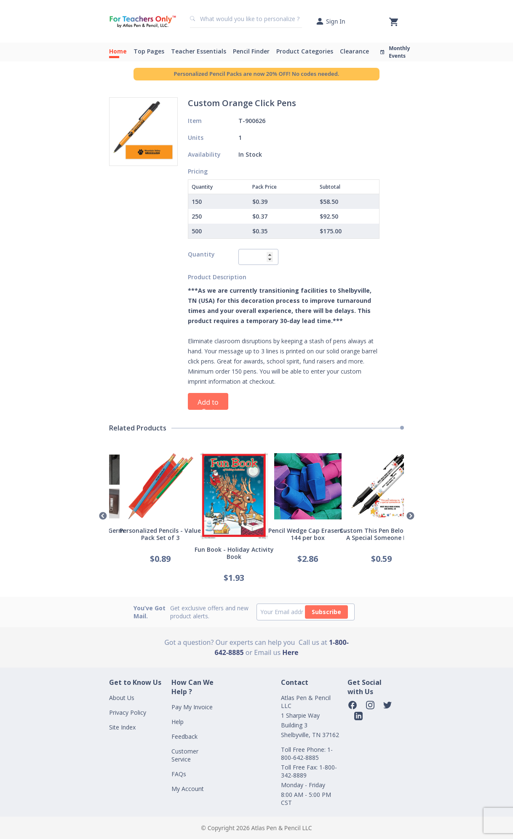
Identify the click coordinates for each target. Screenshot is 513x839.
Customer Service (184, 755)
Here (290, 652)
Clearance (354, 51)
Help (177, 722)
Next (410, 516)
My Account (187, 789)
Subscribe (326, 612)
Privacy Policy (127, 712)
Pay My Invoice (192, 707)
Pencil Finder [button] (251, 51)
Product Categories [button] (304, 51)
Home (118, 51)
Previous (103, 516)
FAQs (178, 774)
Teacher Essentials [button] (198, 51)
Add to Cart (208, 404)
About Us (121, 698)
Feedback (184, 736)
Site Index (122, 727)
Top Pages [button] (149, 51)
